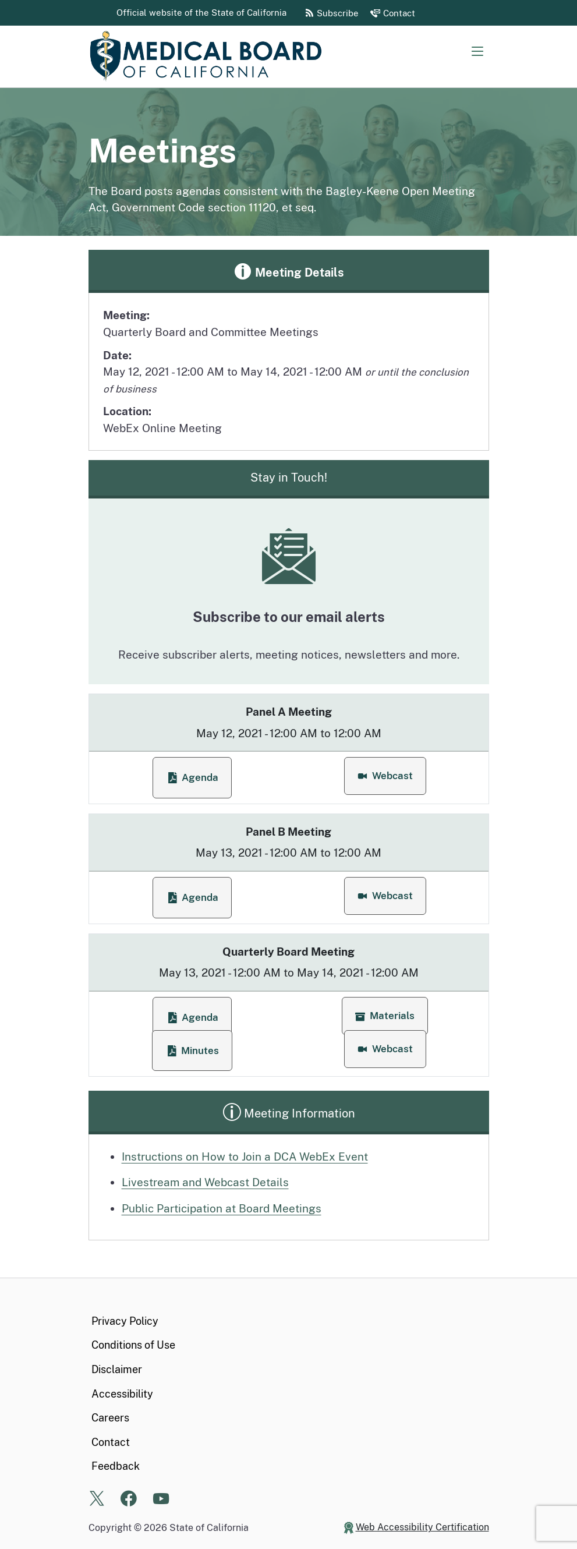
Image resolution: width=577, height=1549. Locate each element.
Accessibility (122, 1394)
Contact (110, 1442)
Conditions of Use (133, 1345)
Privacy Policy (124, 1321)
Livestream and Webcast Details (205, 1182)
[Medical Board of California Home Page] (205, 56)
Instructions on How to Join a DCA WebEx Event (245, 1156)
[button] (385, 776)
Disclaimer (116, 1369)
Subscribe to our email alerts (289, 617)
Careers (110, 1418)
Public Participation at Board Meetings (221, 1208)
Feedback (115, 1466)
